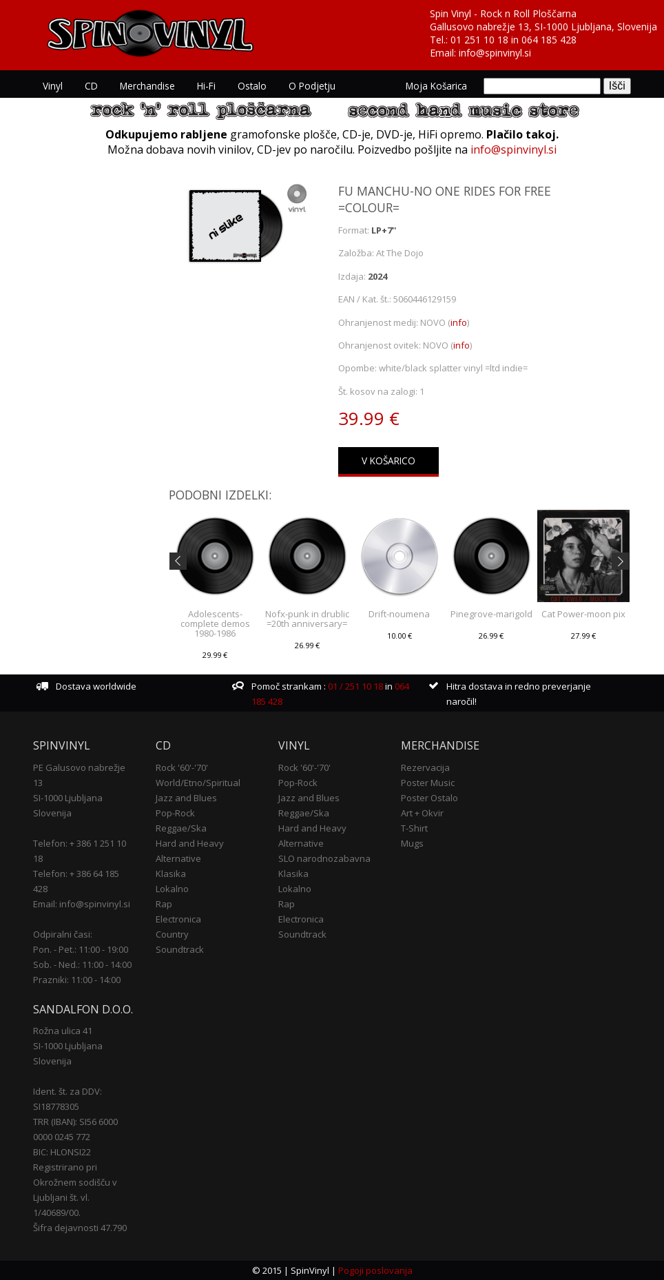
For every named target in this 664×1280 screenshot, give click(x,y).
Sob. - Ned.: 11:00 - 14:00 (82, 964)
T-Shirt (414, 828)
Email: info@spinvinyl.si (81, 904)
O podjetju (312, 85)
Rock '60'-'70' (182, 767)
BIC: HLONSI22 (62, 1152)
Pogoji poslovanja (375, 1270)
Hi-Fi (206, 85)
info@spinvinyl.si (495, 52)
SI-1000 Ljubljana (68, 798)
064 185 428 (549, 39)
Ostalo (252, 85)
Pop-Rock (175, 813)
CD (91, 85)
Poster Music (428, 782)
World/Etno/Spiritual (198, 782)
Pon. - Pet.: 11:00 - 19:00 (80, 949)
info (458, 322)
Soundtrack (180, 949)
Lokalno (172, 888)
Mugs (412, 843)
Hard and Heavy (190, 843)
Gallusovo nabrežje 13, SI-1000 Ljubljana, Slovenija (543, 26)
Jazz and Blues (186, 798)
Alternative (178, 858)
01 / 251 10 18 (354, 686)
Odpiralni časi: (62, 934)
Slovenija (52, 813)
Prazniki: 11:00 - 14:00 (77, 979)
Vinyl (53, 85)
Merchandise (147, 85)
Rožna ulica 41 (62, 1030)
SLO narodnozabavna (324, 858)
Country (172, 934)
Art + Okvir (422, 813)
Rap (164, 904)
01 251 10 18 (479, 39)
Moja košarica (436, 85)
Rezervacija (425, 767)
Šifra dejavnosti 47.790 (80, 1227)
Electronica (178, 919)
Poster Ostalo (429, 798)
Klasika (171, 873)
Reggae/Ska (181, 828)
